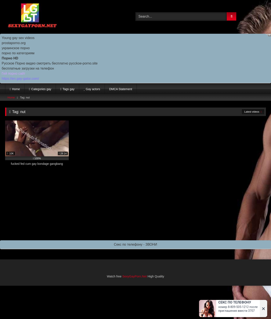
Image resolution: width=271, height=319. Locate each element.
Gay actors (93, 89)
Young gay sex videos (18, 38)
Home (16, 89)
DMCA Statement (120, 89)
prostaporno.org (14, 43)
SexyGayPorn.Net (135, 276)
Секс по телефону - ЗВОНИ (135, 244)
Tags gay (69, 89)
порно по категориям (18, 53)
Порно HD (10, 58)
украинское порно (16, 48)
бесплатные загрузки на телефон (28, 68)
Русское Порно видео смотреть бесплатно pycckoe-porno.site (50, 63)
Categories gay (41, 89)
